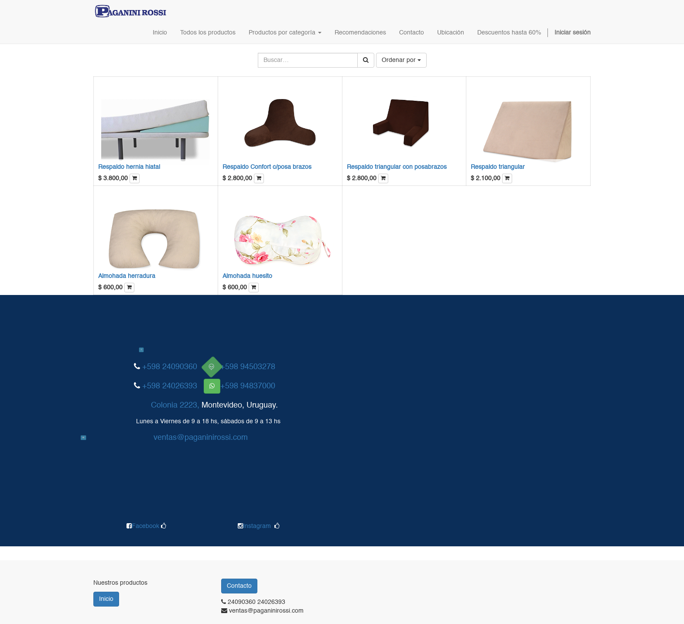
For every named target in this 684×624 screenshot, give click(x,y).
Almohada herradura (126, 276)
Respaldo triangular (498, 167)
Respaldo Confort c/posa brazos (266, 167)
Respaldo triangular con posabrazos (397, 167)
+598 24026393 (169, 386)
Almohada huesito (247, 276)
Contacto (239, 586)
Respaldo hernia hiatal (129, 167)
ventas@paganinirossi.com (201, 438)
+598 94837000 (247, 386)
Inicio (106, 599)
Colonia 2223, (175, 405)
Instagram (257, 526)
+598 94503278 (247, 367)
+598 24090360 (169, 367)
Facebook (146, 526)
